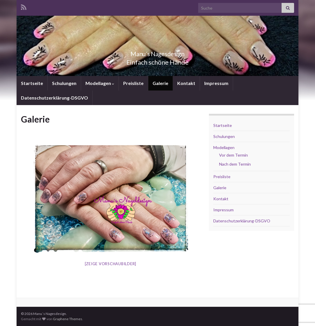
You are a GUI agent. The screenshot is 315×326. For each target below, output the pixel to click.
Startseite (32, 83)
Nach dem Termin (235, 164)
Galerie (160, 83)
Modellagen (99, 83)
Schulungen (64, 83)
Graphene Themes (67, 319)
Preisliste (133, 83)
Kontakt (186, 83)
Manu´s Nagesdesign (158, 52)
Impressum (216, 83)
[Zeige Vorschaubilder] (111, 263)
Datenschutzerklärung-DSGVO (54, 97)
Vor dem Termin (233, 155)
